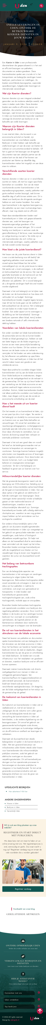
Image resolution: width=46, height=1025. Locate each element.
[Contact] (23, 974)
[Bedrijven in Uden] (23, 956)
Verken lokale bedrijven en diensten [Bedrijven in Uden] (23, 962)
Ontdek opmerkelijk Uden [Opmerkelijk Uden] (23, 945)
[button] (41, 6)
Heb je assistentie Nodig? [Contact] (23, 979)
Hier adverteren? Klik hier (18, 791)
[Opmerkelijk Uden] (23, 941)
